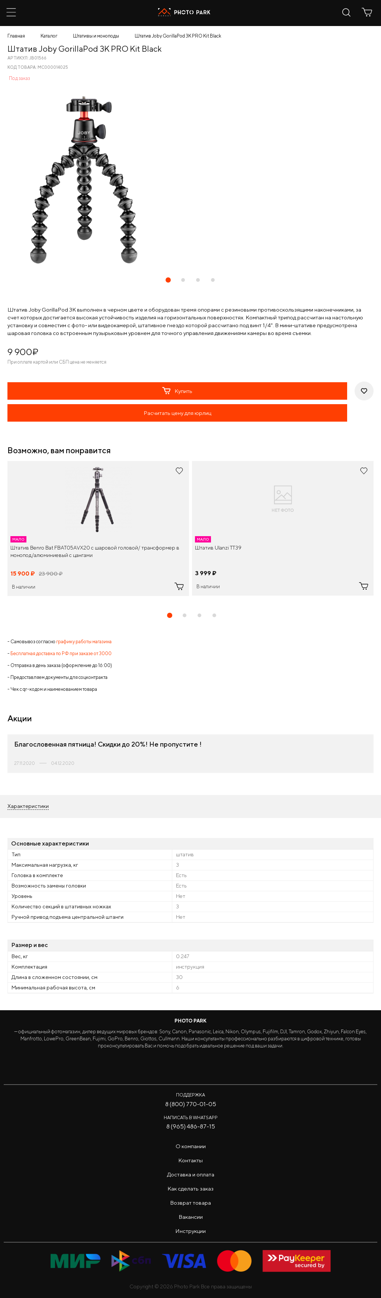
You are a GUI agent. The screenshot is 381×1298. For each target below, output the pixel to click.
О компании (191, 1146)
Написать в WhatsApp (191, 1117)
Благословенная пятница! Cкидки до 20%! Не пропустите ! (108, 744)
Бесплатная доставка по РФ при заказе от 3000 (61, 653)
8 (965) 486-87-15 (190, 1126)
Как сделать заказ (190, 1188)
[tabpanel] (98, 528)
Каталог (49, 35)
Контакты (190, 1160)
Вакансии (191, 1217)
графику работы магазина (84, 641)
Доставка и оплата (190, 1174)
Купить (177, 390)
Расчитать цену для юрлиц (177, 413)
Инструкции (190, 1231)
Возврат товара (190, 1202)
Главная (16, 35)
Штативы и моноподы (96, 35)
